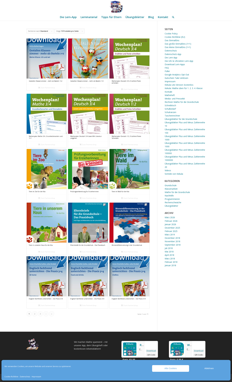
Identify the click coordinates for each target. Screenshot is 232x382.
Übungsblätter (171, 205)
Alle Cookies (170, 368)
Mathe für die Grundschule (177, 192)
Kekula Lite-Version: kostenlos (179, 84)
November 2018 (172, 241)
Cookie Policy (171, 33)
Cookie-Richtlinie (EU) (175, 37)
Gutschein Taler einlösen (176, 78)
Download (151, 350)
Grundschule (171, 185)
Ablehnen (209, 368)
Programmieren (172, 199)
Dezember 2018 (172, 238)
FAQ (167, 67)
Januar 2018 (170, 265)
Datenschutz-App (173, 54)
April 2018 (169, 255)
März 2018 (170, 258)
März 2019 (170, 234)
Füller (167, 71)
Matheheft (170, 95)
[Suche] (172, 17)
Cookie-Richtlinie (11, 376)
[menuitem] (68, 17)
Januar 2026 (170, 224)
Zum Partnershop (46, 87)
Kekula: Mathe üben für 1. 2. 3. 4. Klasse (184, 88)
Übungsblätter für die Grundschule (181, 119)
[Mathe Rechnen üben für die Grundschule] (116, 6)
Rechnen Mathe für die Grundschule (182, 102)
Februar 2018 (171, 262)
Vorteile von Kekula (174, 173)
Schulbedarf (170, 108)
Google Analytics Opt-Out (177, 74)
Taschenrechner (172, 115)
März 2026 (170, 217)
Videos (168, 170)
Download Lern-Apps (175, 64)
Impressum (36, 376)
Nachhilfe (169, 195)
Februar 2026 (171, 221)
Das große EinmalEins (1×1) (178, 43)
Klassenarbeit (171, 188)
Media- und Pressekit (175, 98)
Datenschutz (25, 376)
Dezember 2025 (172, 227)
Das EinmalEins (172, 40)
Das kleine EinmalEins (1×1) (178, 47)
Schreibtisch (170, 105)
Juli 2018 (169, 248)
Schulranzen (170, 112)
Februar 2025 (171, 231)
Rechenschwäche (173, 202)
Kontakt (168, 91)
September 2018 (173, 244)
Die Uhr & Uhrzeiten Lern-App (179, 61)
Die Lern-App (171, 57)
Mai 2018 (169, 251)
